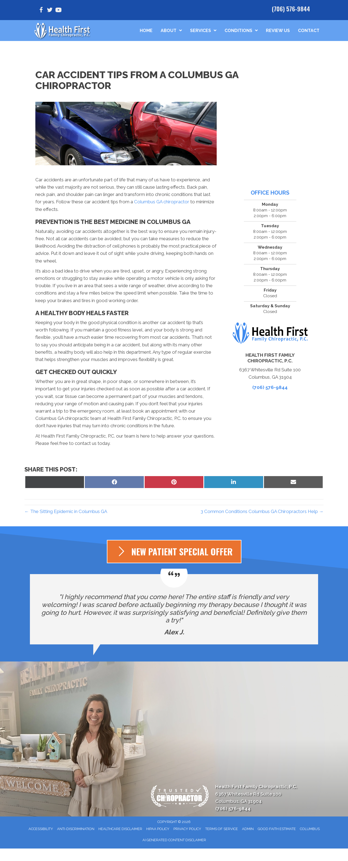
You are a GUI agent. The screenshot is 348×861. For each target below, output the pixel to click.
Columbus (310, 829)
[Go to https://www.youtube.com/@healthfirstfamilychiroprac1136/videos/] (58, 11)
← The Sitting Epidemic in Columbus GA (65, 511)
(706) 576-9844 (291, 8)
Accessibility (41, 829)
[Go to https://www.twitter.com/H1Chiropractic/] (50, 11)
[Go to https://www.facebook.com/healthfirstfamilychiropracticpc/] (41, 11)
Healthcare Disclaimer (120, 829)
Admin (248, 829)
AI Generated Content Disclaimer (174, 840)
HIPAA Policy (157, 829)
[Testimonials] (174, 609)
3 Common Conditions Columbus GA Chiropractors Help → (262, 511)
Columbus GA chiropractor (161, 201)
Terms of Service (221, 829)
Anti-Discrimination (75, 829)
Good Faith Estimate (277, 829)
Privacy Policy (187, 829)
